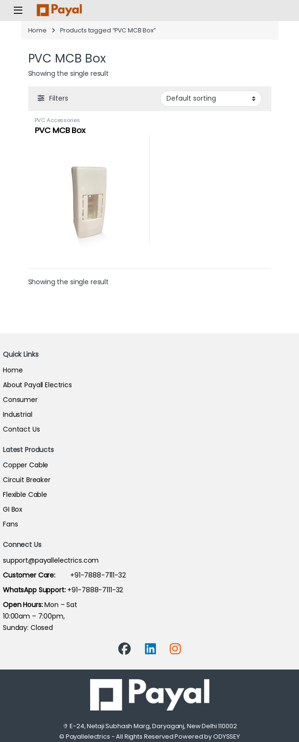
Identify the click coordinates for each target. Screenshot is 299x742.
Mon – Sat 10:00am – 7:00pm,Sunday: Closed (40, 616)
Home (37, 30)
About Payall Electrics (37, 385)
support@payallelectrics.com (51, 560)
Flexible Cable (25, 494)
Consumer (20, 399)
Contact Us (21, 429)
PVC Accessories (57, 120)
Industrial (17, 414)
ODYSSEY (226, 736)
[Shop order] (211, 99)
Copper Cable (25, 465)
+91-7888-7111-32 (64, 575)
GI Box (12, 509)
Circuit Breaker (27, 479)
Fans (10, 524)
